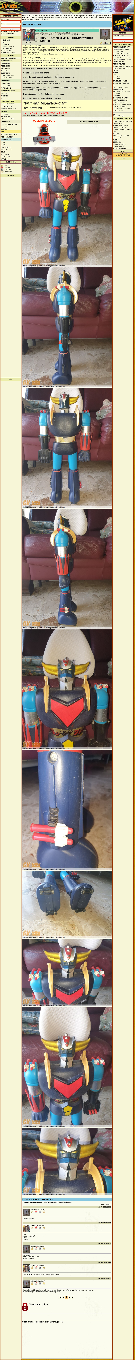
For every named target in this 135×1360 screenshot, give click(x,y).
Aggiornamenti (7, 137)
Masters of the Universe (123, 66)
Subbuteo (117, 138)
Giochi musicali (119, 146)
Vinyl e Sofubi (118, 62)
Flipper (116, 133)
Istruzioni (5, 159)
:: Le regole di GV (7, 46)
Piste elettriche (119, 148)
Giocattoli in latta (120, 98)
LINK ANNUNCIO (28, 1218)
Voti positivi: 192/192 (64, 33)
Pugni (3, 142)
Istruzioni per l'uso (9, 135)
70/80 (50, 35)
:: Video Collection (8, 53)
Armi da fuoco (6, 149)
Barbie (115, 72)
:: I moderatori (6, 48)
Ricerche (4, 96)
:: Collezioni (6, 51)
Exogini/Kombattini (120, 87)
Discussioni (5, 64)
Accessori (5, 154)
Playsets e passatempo (122, 104)
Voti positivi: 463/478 (51, 116)
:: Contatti (5, 44)
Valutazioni (5, 68)
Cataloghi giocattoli (121, 108)
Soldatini (116, 77)
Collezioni (5, 127)
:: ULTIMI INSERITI (119, 35)
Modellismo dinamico (121, 125)
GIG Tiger (116, 96)
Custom (4, 129)
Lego (115, 74)
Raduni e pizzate (7, 119)
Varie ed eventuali (8, 108)
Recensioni (5, 66)
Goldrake (61, 35)
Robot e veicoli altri (121, 57)
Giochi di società (119, 106)
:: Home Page (5, 40)
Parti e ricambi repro (121, 68)
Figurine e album (119, 128)
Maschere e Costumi (121, 136)
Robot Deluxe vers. (121, 49)
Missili (3, 145)
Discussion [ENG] (7, 75)
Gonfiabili (117, 142)
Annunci (75, 33)
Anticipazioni (6, 88)
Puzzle (115, 140)
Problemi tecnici (7, 104)
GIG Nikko (116, 94)
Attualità (4, 114)
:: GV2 (3, 42)
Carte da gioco (119, 123)
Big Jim (115, 70)
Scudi (3, 152)
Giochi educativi (119, 144)
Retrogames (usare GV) (122, 121)
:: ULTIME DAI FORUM (8, 58)
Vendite (4, 93)
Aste (3, 98)
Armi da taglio (6, 147)
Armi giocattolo (119, 102)
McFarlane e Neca (120, 100)
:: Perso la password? (10, 32)
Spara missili (6, 157)
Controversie (6, 106)
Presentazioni (6, 78)
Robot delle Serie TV (121, 47)
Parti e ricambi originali (122, 60)
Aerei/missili (118, 89)
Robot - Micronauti (120, 55)
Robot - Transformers (122, 53)
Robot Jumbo (39, 35)
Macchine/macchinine (121, 91)
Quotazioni (5, 73)
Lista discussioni (105, 1204)
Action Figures (119, 64)
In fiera (4, 71)
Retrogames (118, 111)
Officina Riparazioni (9, 124)
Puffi (115, 85)
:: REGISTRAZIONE (7, 34)
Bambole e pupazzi (120, 81)
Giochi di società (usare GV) (122, 130)
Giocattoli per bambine (122, 83)
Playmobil (117, 79)
